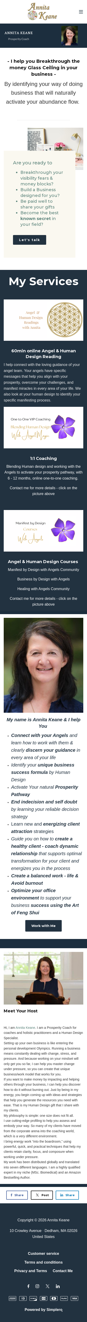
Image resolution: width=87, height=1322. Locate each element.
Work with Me (43, 926)
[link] (25, 1027)
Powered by (43, 1310)
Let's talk (29, 240)
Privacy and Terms (30, 1271)
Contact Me (63, 1271)
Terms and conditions (43, 1262)
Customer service (43, 1254)
